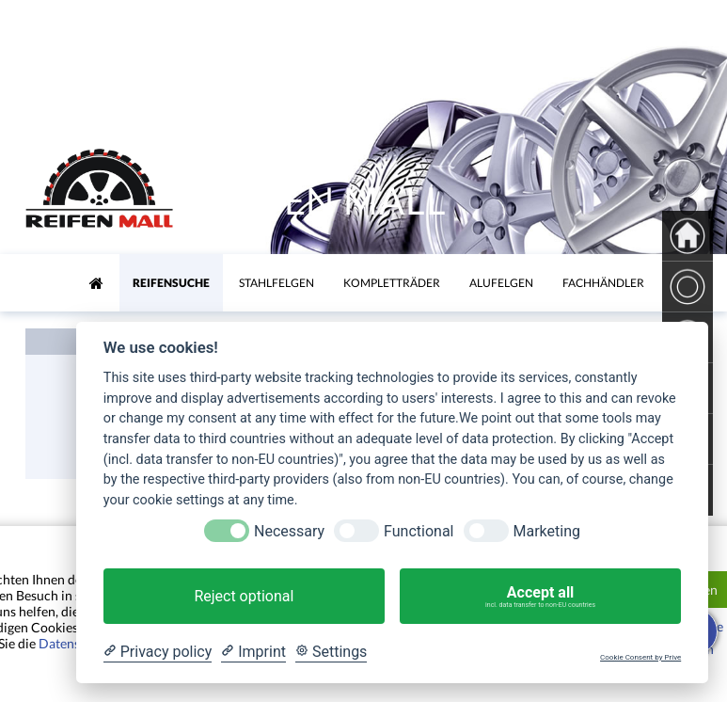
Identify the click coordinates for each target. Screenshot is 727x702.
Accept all (540, 596)
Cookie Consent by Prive (640, 657)
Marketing (547, 531)
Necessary (289, 531)
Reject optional (243, 596)
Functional (418, 531)
